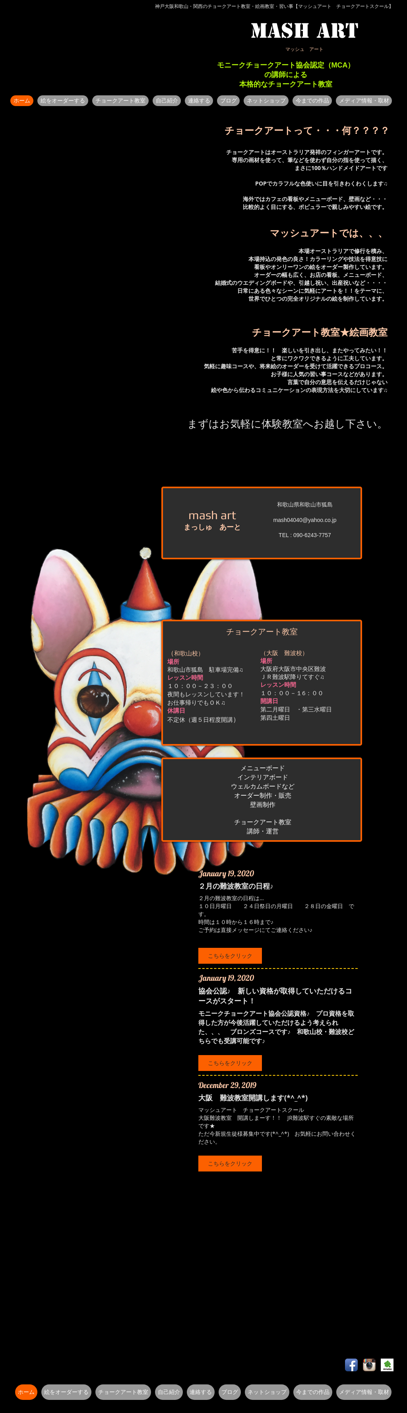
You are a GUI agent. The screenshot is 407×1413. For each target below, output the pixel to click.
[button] (62, 100)
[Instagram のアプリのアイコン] (369, 1365)
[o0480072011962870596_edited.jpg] (387, 1365)
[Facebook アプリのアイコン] (351, 1365)
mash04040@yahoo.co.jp (305, 520)
